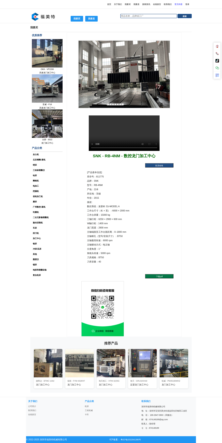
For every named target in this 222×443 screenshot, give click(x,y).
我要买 (128, 4)
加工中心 (37, 238)
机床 (87, 406)
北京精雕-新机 (39, 160)
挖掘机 (36, 191)
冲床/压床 (37, 249)
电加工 (36, 186)
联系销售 (159, 165)
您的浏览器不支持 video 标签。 (124, 133)
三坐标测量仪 (39, 170)
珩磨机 (36, 212)
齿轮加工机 (38, 196)
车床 (35, 228)
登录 (187, 4)
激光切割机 (38, 223)
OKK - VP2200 (47, 69)
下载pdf (159, 276)
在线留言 (157, 4)
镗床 (35, 165)
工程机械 (89, 410)
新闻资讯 (146, 4)
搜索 (185, 16)
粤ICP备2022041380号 (130, 439)
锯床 (35, 264)
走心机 (36, 154)
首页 (109, 4)
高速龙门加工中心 (47, 72)
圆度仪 (36, 259)
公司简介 (32, 406)
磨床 (35, 202)
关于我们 (118, 4)
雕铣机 (36, 181)
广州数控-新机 (39, 207)
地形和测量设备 (40, 270)
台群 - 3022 (47, 139)
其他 (35, 254)
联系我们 (168, 4)
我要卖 (136, 4)
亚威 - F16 (47, 104)
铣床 (35, 243)
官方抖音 (178, 4)
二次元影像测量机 (41, 217)
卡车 (87, 414)
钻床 (35, 175)
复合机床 (37, 275)
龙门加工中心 (47, 143)
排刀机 (36, 233)
